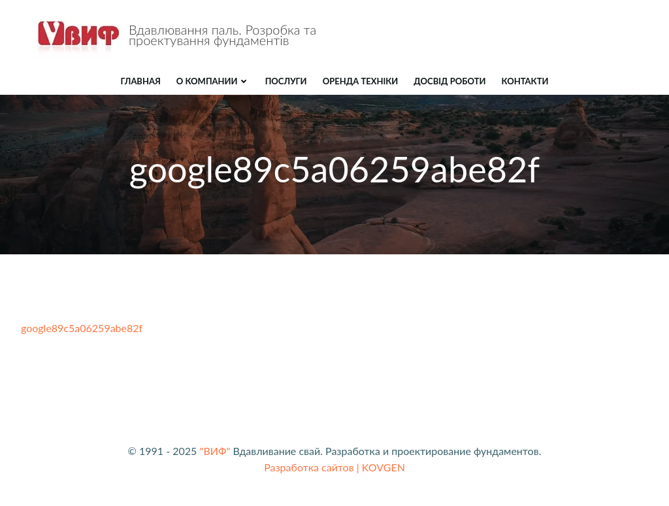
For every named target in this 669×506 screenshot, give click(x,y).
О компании (213, 81)
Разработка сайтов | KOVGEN (334, 467)
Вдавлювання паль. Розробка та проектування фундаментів (222, 34)
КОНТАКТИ (525, 81)
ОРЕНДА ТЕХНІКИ (361, 81)
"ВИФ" (214, 451)
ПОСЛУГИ (286, 81)
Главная (141, 81)
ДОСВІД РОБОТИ (449, 81)
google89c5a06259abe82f (81, 328)
